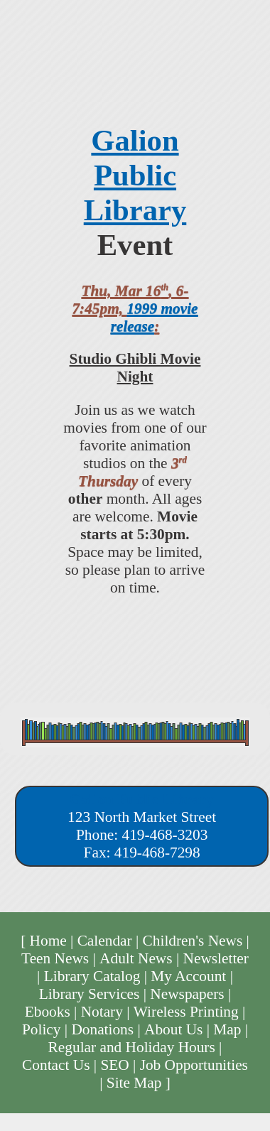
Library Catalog (92, 976)
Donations (102, 1029)
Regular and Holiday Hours (131, 1047)
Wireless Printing (186, 1011)
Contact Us (56, 1064)
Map (227, 1029)
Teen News (55, 958)
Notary (102, 1011)
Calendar (104, 940)
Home (48, 940)
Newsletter (216, 958)
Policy (41, 1029)
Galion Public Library (135, 175)
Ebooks (47, 1011)
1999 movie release (154, 317)
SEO (114, 1064)
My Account (188, 976)
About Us (173, 1029)
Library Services (89, 993)
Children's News (193, 940)
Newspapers (187, 993)
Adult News (136, 958)
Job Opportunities (194, 1064)
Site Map (134, 1082)
